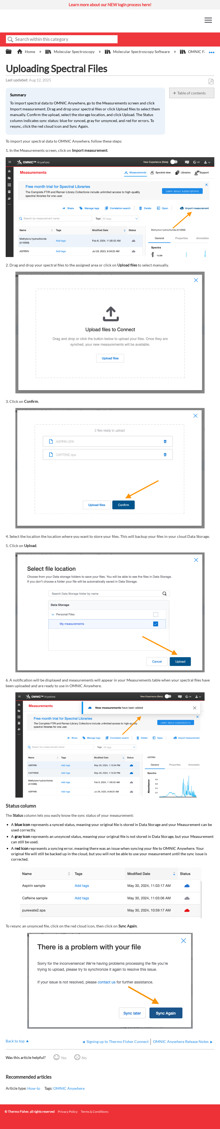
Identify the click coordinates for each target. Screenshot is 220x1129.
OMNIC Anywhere (69, 1088)
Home (26, 51)
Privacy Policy (68, 1112)
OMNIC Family (197, 51)
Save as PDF (211, 81)
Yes (63, 1057)
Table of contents (191, 93)
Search (10, 39)
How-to (33, 1088)
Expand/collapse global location (212, 50)
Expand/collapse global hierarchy (12, 51)
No (84, 1057)
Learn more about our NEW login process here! (110, 4)
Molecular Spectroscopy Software (138, 51)
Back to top (15, 1041)
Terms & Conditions (94, 1112)
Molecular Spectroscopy (70, 51)
